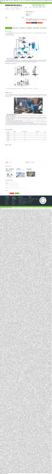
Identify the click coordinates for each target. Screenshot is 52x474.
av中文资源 (32, 320)
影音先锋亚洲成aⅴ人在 (32, 338)
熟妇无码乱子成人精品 (40, 287)
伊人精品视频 (39, 252)
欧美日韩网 (44, 406)
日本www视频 (36, 448)
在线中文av (10, 305)
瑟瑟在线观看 (49, 418)
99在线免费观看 (41, 268)
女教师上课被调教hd (11, 242)
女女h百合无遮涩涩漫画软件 (4, 379)
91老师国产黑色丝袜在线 (12, 309)
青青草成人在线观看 (42, 352)
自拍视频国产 (29, 380)
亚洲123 (10, 269)
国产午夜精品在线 (14, 279)
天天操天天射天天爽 (48, 410)
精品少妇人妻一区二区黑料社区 (16, 388)
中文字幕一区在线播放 (22, 346)
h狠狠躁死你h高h (8, 238)
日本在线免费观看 (8, 298)
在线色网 (33, 297)
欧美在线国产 (4, 259)
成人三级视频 (43, 366)
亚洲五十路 (48, 292)
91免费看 (27, 253)
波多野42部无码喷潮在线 (41, 368)
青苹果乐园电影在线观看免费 (38, 421)
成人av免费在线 (7, 365)
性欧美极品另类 (13, 311)
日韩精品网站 (5, 437)
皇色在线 (13, 209)
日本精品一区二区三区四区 (38, 455)
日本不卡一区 (3, 360)
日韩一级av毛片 (28, 406)
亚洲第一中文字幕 (10, 347)
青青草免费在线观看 (17, 254)
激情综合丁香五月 (7, 309)
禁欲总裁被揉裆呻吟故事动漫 (21, 305)
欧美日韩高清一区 (31, 410)
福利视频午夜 (15, 446)
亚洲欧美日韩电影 (14, 392)
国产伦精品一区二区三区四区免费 (7, 314)
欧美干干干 (14, 312)
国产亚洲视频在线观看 (22, 352)
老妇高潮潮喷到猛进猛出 (15, 418)
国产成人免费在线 (29, 269)
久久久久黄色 (49, 263)
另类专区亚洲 (36, 298)
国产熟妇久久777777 (32, 345)
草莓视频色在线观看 (34, 404)
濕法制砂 (26, 7)
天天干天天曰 (33, 455)
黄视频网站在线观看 (36, 454)
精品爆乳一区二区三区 (39, 212)
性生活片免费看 (8, 424)
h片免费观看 (20, 399)
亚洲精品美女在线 (35, 256)
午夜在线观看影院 (37, 389)
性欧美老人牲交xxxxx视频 (36, 294)
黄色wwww (11, 221)
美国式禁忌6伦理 (10, 436)
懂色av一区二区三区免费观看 (47, 293)
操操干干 (45, 414)
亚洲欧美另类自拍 (20, 212)
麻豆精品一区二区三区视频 (37, 259)
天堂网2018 (15, 233)
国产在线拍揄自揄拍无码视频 (7, 384)
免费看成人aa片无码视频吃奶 (11, 363)
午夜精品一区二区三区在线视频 (8, 404)
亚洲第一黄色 (23, 297)
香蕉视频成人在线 (11, 372)
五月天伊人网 (35, 424)
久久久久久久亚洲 (3, 227)
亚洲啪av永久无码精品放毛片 (10, 244)
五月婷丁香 (22, 347)
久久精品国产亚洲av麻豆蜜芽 (34, 368)
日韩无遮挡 (48, 274)
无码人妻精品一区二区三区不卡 (41, 345)
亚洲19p (45, 360)
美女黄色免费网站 (45, 444)
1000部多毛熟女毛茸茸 (30, 291)
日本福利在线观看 (25, 417)
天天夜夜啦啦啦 (40, 448)
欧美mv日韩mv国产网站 (37, 307)
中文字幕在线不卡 (33, 296)
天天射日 (34, 451)
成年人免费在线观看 (9, 439)
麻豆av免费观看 (16, 278)
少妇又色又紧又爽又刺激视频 (14, 405)
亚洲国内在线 (39, 328)
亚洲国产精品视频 (6, 410)
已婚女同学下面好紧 (10, 236)
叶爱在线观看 (26, 272)
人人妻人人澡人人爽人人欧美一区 (29, 328)
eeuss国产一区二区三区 (12, 264)
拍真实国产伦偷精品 (32, 365)
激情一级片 (20, 285)
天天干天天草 (3, 224)
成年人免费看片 (6, 338)
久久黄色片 (37, 283)
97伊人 (34, 291)
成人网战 (9, 338)
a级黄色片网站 (5, 408)
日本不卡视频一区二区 (7, 316)
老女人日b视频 (49, 254)
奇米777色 (2, 279)
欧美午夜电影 (29, 343)
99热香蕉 (30, 296)
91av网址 (22, 318)
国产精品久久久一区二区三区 (20, 242)
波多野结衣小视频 (38, 229)
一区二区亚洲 (4, 357)
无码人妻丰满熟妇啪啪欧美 (19, 227)
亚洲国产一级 (9, 270)
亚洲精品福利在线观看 (32, 273)
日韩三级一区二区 (41, 316)
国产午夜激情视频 (35, 252)
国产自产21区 (9, 451)
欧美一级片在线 (19, 417)
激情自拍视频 (23, 229)
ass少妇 (8, 351)
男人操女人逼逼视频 (13, 218)
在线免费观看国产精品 (18, 231)
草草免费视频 (13, 294)
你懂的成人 (48, 445)
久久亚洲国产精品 (34, 425)
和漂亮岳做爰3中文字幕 (41, 414)
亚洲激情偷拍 (25, 442)
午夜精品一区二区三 (9, 407)
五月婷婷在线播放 (49, 289)
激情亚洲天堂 (47, 340)
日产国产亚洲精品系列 (2, 325)
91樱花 (40, 377)
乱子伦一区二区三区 (12, 445)
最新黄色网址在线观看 (44, 392)
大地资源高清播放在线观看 (5, 235)
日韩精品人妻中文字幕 (14, 369)
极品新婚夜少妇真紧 (5, 240)
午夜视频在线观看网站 (33, 394)
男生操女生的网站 (30, 241)
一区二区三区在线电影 (41, 273)
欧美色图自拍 (27, 223)
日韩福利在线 (11, 325)
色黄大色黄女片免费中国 (26, 433)
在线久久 (20, 331)
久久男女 (12, 292)
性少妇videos (32, 272)
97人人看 (39, 422)
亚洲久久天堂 (49, 365)
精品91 (4, 383)
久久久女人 (33, 363)
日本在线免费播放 (13, 338)
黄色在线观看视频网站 (48, 227)
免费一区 (35, 383)
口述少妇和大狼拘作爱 (17, 374)
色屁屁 (45, 268)
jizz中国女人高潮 (8, 329)
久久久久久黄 (36, 211)
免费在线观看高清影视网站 (44, 395)
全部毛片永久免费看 (32, 329)
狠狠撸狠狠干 (46, 426)
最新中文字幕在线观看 (40, 232)
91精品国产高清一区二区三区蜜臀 (19, 407)
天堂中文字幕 (41, 442)
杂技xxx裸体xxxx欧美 (27, 225)
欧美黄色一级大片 (34, 390)
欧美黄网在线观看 (39, 301)
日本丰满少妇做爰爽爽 (23, 222)
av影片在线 (13, 310)
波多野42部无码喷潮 (47, 346)
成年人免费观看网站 (27, 337)
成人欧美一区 (10, 426)
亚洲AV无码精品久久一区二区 (7, 291)
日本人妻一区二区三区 (12, 381)
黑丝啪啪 (11, 261)
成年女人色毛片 (24, 387)
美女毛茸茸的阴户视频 (30, 359)
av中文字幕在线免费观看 (7, 450)
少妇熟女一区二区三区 (14, 293)
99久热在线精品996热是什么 (9, 425)
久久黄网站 (37, 403)
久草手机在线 (41, 363)
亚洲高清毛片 (43, 349)
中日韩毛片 (44, 252)
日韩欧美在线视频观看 (37, 387)
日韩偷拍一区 (31, 321)
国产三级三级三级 (11, 247)
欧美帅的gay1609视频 (33, 330)
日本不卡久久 (33, 388)
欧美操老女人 (47, 329)
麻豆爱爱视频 (10, 418)
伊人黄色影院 (8, 221)
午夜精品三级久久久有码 (11, 300)
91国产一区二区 (10, 359)
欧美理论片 (9, 299)
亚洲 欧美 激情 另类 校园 (19, 279)
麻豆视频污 (9, 322)
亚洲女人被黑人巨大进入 (19, 425)
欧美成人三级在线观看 (20, 435)
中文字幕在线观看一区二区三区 (14, 384)
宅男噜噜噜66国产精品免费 (27, 233)
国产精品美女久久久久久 (21, 350)
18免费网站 (1, 351)
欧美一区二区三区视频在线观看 (46, 234)
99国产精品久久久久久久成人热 (9, 267)
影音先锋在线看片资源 (35, 336)
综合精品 (44, 307)
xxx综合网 (32, 258)
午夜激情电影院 (21, 292)
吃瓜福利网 (36, 303)
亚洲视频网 (17, 366)
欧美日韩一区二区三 (16, 303)
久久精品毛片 (42, 309)
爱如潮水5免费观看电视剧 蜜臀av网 (14, 256)
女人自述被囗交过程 (32, 442)
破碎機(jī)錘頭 (13, 204)
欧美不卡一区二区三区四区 (18, 381)
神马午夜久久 (21, 376)
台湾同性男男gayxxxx (29, 443)
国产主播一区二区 (14, 380)
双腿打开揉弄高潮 (22, 317)
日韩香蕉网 (27, 423)
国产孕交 (16, 355)
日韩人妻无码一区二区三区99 (32, 222)
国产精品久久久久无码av (38, 399)
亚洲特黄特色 (19, 283)
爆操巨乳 (46, 303)
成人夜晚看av (26, 285)
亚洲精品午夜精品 (44, 278)
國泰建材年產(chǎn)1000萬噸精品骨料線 (23, 201)
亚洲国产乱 (37, 351)
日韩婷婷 (15, 428)
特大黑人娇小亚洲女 (46, 453)
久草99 (14, 230)
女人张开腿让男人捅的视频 (40, 258)
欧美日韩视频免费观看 (9, 388)
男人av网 (25, 365)
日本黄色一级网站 (39, 215)
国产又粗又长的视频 (3, 317)
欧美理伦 (20, 369)
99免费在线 (46, 339)
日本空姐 (41, 381)
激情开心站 (12, 401)
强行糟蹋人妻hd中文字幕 (41, 243)
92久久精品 (28, 301)
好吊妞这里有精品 (27, 356)
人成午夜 (39, 230)
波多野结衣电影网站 (27, 427)
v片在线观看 (36, 280)
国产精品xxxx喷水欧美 (11, 243)
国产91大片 (30, 327)
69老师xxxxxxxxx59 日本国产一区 (21, 244)
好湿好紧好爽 (48, 233)
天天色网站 (20, 426)
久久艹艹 (19, 255)
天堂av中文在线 (47, 372)
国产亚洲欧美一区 (50, 220)
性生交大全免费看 (9, 346)
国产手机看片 (40, 320)
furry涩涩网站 (19, 408)
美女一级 (5, 301)
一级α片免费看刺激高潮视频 (3, 423)
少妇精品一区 (22, 224)
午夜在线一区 (47, 288)
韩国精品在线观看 (37, 218)
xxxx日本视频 (28, 314)
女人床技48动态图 (5, 407)
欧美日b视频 (47, 284)
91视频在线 (35, 321)
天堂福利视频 (29, 434)
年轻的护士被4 (23, 441)
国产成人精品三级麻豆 (27, 322)
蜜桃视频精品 (18, 281)
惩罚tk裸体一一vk (28, 255)
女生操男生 (5, 221)
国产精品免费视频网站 (22, 289)
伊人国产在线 (27, 227)
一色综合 (15, 290)
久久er (9, 351)
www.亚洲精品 (3, 398)
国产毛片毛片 (2, 356)
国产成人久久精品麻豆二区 (16, 223)
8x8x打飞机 (26, 383)
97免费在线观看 (30, 285)
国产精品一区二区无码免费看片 (23, 238)
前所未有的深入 (39, 432)
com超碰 (46, 351)
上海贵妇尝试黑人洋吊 (30, 426)
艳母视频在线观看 (6, 334)
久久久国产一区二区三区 (25, 399)
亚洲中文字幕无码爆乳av (21, 220)
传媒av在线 (12, 269)
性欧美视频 (3, 296)
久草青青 (13, 318)
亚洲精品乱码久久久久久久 (45, 290)
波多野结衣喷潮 (9, 419)
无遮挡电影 (31, 234)
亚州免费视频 (13, 229)
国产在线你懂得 (12, 448)
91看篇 (17, 212)
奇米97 (46, 433)
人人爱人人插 (18, 424)
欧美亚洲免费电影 (24, 406)
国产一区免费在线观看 (31, 236)
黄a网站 (20, 427)
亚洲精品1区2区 (15, 394)
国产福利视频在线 (45, 416)
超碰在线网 (27, 211)
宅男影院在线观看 (12, 238)
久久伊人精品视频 (38, 226)
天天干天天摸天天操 (35, 340)
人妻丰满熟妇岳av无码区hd (47, 354)
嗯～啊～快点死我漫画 (20, 268)
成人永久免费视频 (23, 451)
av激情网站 (1, 308)
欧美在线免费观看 (47, 397)
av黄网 (35, 401)
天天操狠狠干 (35, 253)
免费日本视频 (20, 232)
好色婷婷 (18, 415)
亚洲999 (3, 334)
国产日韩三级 (26, 241)
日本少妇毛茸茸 (10, 398)
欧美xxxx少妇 (22, 338)
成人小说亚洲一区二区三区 (23, 271)
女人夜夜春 (26, 415)
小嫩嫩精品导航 (10, 310)
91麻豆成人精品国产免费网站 (27, 386)
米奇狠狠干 (18, 280)
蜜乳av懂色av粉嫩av (35, 348)
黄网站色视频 (29, 415)
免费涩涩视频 (37, 447)
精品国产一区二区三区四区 (47, 355)
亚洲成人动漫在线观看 (38, 393)
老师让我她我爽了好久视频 (49, 271)
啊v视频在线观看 (8, 307)
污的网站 (27, 298)
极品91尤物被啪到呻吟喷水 (15, 220)
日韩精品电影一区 (45, 369)
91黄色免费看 (1, 454)
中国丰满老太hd (38, 321)
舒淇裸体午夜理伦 (38, 271)
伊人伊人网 (21, 280)
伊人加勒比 (30, 223)
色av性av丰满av (15, 414)
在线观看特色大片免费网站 (46, 334)
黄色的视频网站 (7, 242)
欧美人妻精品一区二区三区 (28, 346)
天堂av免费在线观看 (48, 330)
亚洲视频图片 (17, 312)
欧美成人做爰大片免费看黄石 (28, 213)
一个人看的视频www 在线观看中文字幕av (47, 302)
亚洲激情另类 (9, 415)
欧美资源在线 (21, 388)
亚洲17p (34, 448)
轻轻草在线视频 (24, 389)
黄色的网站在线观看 (22, 339)
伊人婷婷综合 (6, 299)
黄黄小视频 (1, 226)
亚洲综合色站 (42, 224)
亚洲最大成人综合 (28, 234)
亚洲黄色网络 (25, 447)
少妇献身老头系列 (45, 396)
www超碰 (13, 350)
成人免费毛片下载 (18, 314)
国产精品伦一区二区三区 (13, 352)
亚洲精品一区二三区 (2, 426)
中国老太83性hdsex (23, 253)
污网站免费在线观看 (22, 264)
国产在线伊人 (47, 341)
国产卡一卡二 (45, 214)
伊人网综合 (24, 345)
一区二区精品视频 (50, 264)
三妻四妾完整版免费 (17, 339)
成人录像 (35, 233)
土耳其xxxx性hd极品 (8, 376)
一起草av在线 (4, 346)
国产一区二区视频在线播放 (24, 323)
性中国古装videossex (48, 240)
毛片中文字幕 (29, 272)
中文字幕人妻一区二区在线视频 (7, 355)
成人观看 (6, 322)
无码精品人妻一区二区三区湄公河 (5, 232)
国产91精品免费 (47, 408)
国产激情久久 (10, 283)
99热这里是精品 (11, 223)
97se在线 (36, 343)
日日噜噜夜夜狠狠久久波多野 (19, 290)
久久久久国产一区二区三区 (33, 231)
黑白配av (10, 334)
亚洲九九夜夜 (20, 316)
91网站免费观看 (29, 323)
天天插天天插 (21, 404)
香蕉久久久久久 (25, 367)
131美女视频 (26, 428)
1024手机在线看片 (42, 357)
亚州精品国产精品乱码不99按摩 (4, 288)
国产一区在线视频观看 (19, 325)
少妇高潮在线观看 (43, 390)
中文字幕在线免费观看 (15, 282)
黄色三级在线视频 (27, 287)
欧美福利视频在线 (48, 269)
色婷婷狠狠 (43, 318)
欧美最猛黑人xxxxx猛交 (40, 256)
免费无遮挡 (23, 383)
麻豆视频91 (20, 213)
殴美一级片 (29, 265)
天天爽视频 (39, 355)
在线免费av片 (33, 211)
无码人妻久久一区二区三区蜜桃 (7, 285)
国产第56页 (19, 444)
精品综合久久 (39, 292)
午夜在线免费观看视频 (17, 264)
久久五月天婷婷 (18, 437)
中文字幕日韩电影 (36, 269)
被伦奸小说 (37, 383)
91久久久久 (49, 272)
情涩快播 (32, 358)
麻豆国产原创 (13, 345)
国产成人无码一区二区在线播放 (44, 417)
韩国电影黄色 (5, 424)
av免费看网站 (32, 454)
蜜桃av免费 (48, 273)
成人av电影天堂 (8, 211)
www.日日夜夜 (6, 452)
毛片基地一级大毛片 (22, 319)
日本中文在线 (18, 337)
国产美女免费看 (41, 447)
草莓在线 (46, 322)
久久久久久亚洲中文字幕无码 (18, 387)
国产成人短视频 (42, 360)
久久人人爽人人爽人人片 (10, 230)
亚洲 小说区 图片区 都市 (32, 240)
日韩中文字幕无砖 (9, 301)
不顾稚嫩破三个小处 (48, 287)
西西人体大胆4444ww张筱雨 (18, 347)
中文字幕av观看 (14, 425)
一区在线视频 (38, 249)
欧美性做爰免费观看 (47, 291)
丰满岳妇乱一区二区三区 (23, 255)
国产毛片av (31, 283)
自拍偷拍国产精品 (39, 255)
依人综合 (37, 394)
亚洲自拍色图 (27, 261)
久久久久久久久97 (14, 360)
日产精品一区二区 (7, 325)
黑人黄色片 (48, 249)
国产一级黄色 (3, 302)
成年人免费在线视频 (13, 314)
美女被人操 (32, 381)
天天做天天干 (15, 346)
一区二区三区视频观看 (40, 424)
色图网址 (30, 238)
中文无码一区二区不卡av (17, 317)
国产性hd (28, 238)
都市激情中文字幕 (3, 238)
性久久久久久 (40, 269)
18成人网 (50, 430)
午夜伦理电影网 (47, 352)
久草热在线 (50, 308)
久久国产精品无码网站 (28, 214)
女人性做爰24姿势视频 (32, 322)
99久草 (51, 390)
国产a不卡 (15, 375)
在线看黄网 (19, 253)
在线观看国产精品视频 (9, 263)
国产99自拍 (49, 395)
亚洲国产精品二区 (13, 355)
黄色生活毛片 (5, 254)
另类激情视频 (48, 370)
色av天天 (32, 264)
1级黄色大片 (32, 282)
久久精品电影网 (24, 232)
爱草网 (43, 375)
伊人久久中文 (13, 214)
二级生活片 (42, 398)
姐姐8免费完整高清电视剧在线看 (12, 433)
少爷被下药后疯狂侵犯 (41, 265)
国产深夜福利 (8, 337)
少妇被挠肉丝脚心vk (49, 285)
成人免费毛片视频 (8, 374)
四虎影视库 (33, 215)
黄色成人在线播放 (5, 236)
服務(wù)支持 (44, 7)
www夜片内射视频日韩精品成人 (29, 300)
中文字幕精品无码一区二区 (5, 359)
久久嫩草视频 (26, 319)
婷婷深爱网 (36, 337)
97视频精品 (30, 372)
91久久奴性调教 (23, 287)
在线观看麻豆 (12, 278)
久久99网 (23, 213)
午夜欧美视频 (31, 350)
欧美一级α (31, 445)
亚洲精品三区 (11, 302)
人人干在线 (4, 329)
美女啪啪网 (11, 271)
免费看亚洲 (45, 273)
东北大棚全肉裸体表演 (30, 340)
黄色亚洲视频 (18, 375)
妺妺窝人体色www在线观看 (33, 450)
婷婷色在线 (5, 216)
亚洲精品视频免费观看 (36, 278)
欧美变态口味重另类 (24, 221)
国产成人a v (26, 291)
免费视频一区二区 (7, 330)
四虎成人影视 (14, 376)
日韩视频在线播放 (17, 341)
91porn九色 (32, 269)
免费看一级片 (32, 284)
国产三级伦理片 (21, 330)
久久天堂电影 (17, 245)
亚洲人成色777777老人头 (18, 225)
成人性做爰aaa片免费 (40, 394)
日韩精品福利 (38, 331)
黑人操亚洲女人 (37, 311)
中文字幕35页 (4, 272)
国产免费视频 (31, 261)
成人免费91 (44, 389)
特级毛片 (46, 254)
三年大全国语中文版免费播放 (35, 377)
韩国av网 (44, 268)
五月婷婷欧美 (19, 278)
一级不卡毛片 (6, 386)
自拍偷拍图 (4, 311)
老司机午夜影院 (21, 341)
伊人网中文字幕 (2, 280)
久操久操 (12, 258)
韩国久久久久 (45, 211)
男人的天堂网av (48, 419)
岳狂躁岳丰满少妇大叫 (33, 393)
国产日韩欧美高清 (38, 262)
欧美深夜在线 (12, 336)
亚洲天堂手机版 (28, 355)
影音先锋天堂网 (7, 243)
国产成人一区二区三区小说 (37, 297)
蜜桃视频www (1, 225)
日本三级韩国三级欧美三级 (10, 252)
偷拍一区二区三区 (35, 328)
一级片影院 (20, 366)
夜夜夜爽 (10, 343)
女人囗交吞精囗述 (16, 329)
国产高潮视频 (40, 296)
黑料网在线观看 (41, 416)
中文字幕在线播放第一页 (47, 301)
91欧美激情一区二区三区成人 (29, 216)
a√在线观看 (17, 309)
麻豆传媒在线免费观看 (19, 389)
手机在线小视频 (30, 404)
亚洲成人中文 (19, 355)
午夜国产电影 (37, 314)
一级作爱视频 (44, 350)
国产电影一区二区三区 (27, 321)
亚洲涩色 (20, 321)
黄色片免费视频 (38, 244)
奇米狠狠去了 (11, 432)
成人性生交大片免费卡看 (21, 309)
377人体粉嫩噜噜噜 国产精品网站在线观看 (46, 451)
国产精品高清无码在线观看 (31, 293)
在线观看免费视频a (38, 330)
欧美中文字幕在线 (32, 280)
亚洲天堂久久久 (23, 377)
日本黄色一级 (47, 215)
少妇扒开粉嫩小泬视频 (48, 393)
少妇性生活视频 (24, 216)
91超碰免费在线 (14, 357)
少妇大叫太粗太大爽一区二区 (48, 422)
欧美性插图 (33, 378)
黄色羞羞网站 (15, 252)
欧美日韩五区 (46, 235)
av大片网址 (26, 426)
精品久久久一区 (24, 454)
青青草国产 (9, 235)
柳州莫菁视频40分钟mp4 (16, 332)
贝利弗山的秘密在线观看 (39, 327)
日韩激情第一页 (44, 247)
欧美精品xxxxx (12, 368)
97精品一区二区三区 (27, 310)
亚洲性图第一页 (27, 249)
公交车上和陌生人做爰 (22, 272)
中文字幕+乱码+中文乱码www (20, 416)
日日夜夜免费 (42, 253)
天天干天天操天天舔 (46, 316)
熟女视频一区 (22, 278)
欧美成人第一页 (13, 334)
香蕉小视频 (9, 303)
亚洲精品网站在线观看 (27, 288)
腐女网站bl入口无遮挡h (44, 365)
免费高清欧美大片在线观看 (33, 349)
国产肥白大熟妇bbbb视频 (28, 263)
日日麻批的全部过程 (14, 263)
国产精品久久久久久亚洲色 (11, 434)
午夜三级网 (31, 255)
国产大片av (49, 270)
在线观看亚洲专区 (5, 265)
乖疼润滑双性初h (47, 388)
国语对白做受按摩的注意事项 (25, 240)
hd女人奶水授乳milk (16, 316)
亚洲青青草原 (35, 299)
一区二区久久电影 (44, 215)
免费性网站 (34, 270)
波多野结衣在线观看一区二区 (18, 377)
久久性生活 (13, 387)
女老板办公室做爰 (43, 242)
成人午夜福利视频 (23, 226)
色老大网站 (28, 367)
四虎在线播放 (10, 209)
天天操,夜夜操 (5, 358)
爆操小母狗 (39, 274)
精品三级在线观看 (40, 367)
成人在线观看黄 (41, 347)
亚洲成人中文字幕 (10, 447)
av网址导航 (46, 231)
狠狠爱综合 (20, 297)
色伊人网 (50, 341)
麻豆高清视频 (22, 320)
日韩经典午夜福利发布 (30, 370)
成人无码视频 (30, 423)
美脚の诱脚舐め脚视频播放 (41, 236)
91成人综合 (50, 357)
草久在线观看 (35, 332)
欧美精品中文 (18, 401)
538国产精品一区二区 (22, 276)
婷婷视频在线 (8, 368)
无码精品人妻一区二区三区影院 (35, 209)
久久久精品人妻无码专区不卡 (17, 318)
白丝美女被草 (7, 392)
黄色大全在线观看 (44, 419)
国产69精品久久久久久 (4, 453)
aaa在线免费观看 (19, 224)
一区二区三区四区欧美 (15, 283)
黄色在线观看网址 (45, 325)
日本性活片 (1, 311)
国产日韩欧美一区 (40, 376)
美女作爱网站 (8, 339)
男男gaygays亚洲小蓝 (49, 279)
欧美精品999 (41, 307)
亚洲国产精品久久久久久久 (42, 254)
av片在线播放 (11, 255)
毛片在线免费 (40, 285)
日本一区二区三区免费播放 (41, 225)
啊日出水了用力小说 (30, 448)
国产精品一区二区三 (6, 389)
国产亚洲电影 (30, 287)
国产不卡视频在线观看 (17, 363)
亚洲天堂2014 (13, 285)
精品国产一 (35, 284)
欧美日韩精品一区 (16, 265)
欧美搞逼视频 (4, 211)
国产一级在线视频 (45, 386)
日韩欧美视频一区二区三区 (34, 263)
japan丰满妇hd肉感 (37, 251)
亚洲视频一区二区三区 (19, 327)
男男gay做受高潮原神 (26, 243)
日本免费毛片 (15, 300)
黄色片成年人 (12, 262)
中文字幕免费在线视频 (15, 372)
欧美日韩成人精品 (3, 345)
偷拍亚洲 (16, 241)
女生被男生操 (46, 270)
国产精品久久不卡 (2, 450)
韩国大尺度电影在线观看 (30, 446)
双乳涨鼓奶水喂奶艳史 (39, 302)
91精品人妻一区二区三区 (43, 445)
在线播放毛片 (34, 285)
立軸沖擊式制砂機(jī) (32, 162)
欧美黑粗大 (7, 227)
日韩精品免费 (23, 212)
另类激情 (40, 278)
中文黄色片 (5, 387)
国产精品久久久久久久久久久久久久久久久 (46, 283)
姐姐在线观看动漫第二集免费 (20, 413)
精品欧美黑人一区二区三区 (42, 281)
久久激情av (39, 280)
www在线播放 (43, 430)
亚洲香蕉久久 (6, 447)
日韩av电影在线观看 (20, 343)
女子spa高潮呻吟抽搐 (7, 321)
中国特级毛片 (38, 231)
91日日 (36, 322)
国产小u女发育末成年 (6, 223)
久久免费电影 (30, 379)
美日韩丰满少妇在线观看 (15, 397)
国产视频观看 (6, 375)
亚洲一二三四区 (48, 268)
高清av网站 (42, 437)
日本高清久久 (19, 349)
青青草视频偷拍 (13, 370)
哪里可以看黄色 (21, 412)
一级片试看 (40, 430)
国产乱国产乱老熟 (18, 320)
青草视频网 (42, 301)
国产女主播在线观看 (40, 227)
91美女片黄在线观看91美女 (5, 372)
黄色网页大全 (28, 349)
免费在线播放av (15, 291)
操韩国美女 (4, 376)
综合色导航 (15, 288)
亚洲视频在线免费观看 (46, 225)
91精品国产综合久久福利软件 (41, 323)
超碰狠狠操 (14, 271)
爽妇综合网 (31, 336)
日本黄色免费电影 (45, 285)
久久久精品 (18, 351)
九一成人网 (22, 358)
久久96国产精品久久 (22, 337)
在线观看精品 (23, 321)
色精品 (13, 327)
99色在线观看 (14, 212)
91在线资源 (50, 305)
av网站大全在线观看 (38, 446)
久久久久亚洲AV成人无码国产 (39, 288)
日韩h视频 (41, 244)
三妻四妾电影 (17, 357)
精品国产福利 (13, 404)
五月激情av (41, 261)
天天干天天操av (32, 302)
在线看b (39, 444)
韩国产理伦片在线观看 (3, 251)
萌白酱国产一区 (8, 293)
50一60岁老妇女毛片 (28, 258)
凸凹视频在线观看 (7, 397)
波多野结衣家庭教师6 (5, 226)
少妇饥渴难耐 (29, 281)
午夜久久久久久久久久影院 (14, 421)
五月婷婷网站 (42, 332)
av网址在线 (43, 412)
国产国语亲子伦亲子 (19, 360)
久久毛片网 (28, 302)
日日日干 (4, 416)
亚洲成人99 (50, 225)
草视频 (42, 423)
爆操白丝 (8, 417)
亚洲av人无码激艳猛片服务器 (13, 348)
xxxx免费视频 (10, 232)
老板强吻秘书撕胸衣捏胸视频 (6, 222)
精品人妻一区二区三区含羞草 (18, 410)
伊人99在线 (31, 418)
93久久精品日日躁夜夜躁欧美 (16, 234)
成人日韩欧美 (5, 367)
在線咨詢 (29, 22)
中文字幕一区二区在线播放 (3, 209)
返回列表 (11, 162)
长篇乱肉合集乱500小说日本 (25, 236)
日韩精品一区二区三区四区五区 (15, 272)
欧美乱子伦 (33, 346)
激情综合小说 (37, 425)
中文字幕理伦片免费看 (7, 256)
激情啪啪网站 (22, 386)
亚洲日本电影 (5, 297)
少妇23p (36, 388)
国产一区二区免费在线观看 (42, 223)
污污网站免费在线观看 (4, 244)
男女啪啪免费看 (25, 218)
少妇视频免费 (4, 430)
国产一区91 (20, 357)
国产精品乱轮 (37, 405)
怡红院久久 (47, 361)
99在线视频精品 (17, 311)
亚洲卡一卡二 (48, 414)
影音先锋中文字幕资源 (38, 386)
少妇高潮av (17, 330)
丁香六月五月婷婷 (23, 356)
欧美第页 (50, 290)
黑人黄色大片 (50, 345)
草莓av (1, 212)
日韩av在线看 (14, 292)
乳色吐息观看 (44, 287)
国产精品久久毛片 (31, 419)
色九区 (47, 211)
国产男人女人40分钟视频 (49, 383)
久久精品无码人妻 (13, 225)
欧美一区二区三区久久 (15, 359)
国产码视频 (34, 290)
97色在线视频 (18, 432)
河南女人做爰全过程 (43, 238)
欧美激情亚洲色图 (44, 383)
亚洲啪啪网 (19, 395)
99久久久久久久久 (45, 226)
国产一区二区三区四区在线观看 (27, 320)
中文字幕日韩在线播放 (15, 450)
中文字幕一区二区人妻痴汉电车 (7, 340)
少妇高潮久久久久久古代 (47, 332)
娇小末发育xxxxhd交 (38, 445)
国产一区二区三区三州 (7, 352)
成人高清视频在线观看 (12, 417)
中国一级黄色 (30, 279)
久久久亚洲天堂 (8, 241)
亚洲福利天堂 (22, 450)
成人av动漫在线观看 (16, 336)
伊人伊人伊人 (29, 334)
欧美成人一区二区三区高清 (37, 417)
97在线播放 (38, 250)
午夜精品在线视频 (25, 269)
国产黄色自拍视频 (4, 336)
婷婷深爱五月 (36, 273)
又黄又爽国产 (18, 307)
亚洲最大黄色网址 (4, 249)
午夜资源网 (4, 427)
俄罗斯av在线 (15, 280)
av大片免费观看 (16, 232)
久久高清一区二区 (19, 406)
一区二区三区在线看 (3, 245)
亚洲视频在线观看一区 (19, 390)
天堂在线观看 (37, 316)
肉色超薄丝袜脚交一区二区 (10, 265)
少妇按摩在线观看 (5, 225)
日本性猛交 (7, 212)
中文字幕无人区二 (17, 445)
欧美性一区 (35, 247)
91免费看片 (31, 301)
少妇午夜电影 (14, 389)
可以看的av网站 (6, 220)
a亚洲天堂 (10, 294)
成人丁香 (40, 351)
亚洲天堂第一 (23, 360)
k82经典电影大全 (39, 453)
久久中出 (48, 348)
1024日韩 (13, 249)
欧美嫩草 (11, 312)
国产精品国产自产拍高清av (31, 250)
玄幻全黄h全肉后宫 (15, 216)
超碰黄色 (47, 436)
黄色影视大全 (35, 381)
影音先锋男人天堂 (4, 262)
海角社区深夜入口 (38, 401)
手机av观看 (27, 327)
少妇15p (10, 218)
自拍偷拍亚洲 (49, 231)
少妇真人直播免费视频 (33, 416)
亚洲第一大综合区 (33, 230)
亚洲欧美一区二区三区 (46, 425)
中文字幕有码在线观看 (42, 231)
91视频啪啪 (36, 287)
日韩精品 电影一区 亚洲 (16, 267)
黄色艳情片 (31, 317)
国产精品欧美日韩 (34, 327)
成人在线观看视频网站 (17, 322)
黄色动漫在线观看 (32, 352)
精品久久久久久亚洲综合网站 (17, 262)
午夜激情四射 (7, 418)
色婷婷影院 (21, 209)
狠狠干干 (29, 338)
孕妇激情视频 (20, 439)
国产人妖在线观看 (13, 395)
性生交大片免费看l (6, 276)
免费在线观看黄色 (24, 254)
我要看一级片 (23, 415)
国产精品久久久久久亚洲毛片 (46, 439)
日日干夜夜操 (34, 267)
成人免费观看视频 (19, 394)
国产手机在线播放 (13, 235)
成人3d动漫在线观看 (17, 249)
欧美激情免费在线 (28, 247)
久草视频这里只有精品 (45, 394)
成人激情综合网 (33, 260)
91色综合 (13, 232)
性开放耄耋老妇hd (50, 426)
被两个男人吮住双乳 (48, 242)
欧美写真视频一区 (33, 392)
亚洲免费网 (27, 232)
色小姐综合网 (41, 235)
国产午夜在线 (12, 251)
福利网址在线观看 (48, 251)
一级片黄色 (3, 331)
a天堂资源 (23, 256)
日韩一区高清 (11, 435)
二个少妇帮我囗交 (20, 241)
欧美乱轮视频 (35, 352)
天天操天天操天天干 (42, 387)
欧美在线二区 (23, 325)
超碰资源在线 (18, 356)
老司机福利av (50, 311)
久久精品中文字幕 (44, 312)
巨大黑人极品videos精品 (15, 305)
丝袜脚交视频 (8, 361)
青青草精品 (35, 302)
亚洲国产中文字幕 (27, 329)
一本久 (1, 417)
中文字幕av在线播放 (43, 361)
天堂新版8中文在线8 (29, 412)
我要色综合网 (35, 250)
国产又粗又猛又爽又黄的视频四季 (36, 441)
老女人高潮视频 (42, 249)
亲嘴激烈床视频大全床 (39, 384)
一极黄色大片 (36, 292)
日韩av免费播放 (4, 381)
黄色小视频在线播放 (14, 356)
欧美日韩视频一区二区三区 (16, 258)
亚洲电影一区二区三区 (14, 441)
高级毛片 (30, 312)
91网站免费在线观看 (15, 435)
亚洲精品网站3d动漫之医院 (17, 448)
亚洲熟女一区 (15, 327)
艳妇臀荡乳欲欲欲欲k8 (4, 339)
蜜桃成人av (23, 241)
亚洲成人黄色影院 (46, 368)
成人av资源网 (26, 309)
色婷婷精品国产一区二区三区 (36, 347)
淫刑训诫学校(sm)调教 (14, 416)
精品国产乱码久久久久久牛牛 (31, 245)
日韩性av (12, 413)
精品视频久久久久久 (24, 316)
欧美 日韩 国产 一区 (11, 280)
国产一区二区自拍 (31, 232)
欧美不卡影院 (49, 253)
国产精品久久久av (28, 284)
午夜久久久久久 (23, 369)
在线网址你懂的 (37, 325)
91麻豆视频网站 (7, 269)
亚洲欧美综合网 (31, 383)
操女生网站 (16, 250)
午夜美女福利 (30, 399)
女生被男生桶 (3, 397)
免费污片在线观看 (7, 360)
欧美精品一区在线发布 (46, 398)
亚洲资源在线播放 (36, 293)
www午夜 (16, 229)
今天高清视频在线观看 (21, 299)
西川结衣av (45, 236)
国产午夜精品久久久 (29, 354)
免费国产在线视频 (32, 259)
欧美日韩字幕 (32, 218)
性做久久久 (24, 388)
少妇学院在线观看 (9, 290)
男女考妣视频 (4, 212)
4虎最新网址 (21, 367)
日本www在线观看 (33, 343)
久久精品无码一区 (44, 358)
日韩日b (41, 372)
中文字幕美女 (42, 328)
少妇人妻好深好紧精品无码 (14, 289)
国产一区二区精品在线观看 (47, 347)
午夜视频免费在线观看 (20, 446)
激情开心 (39, 450)
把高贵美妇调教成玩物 (7, 378)
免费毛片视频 (31, 294)
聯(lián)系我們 (39, 7)
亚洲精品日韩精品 (41, 222)
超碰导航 (44, 235)
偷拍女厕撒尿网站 (13, 299)
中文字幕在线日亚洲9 (22, 296)
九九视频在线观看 (40, 343)
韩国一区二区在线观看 (17, 243)
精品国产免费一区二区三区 (4, 388)
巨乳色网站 (10, 392)
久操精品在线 (13, 367)
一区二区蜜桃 (28, 280)
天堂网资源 (39, 354)
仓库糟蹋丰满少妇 (47, 430)
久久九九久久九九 (35, 305)
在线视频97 (50, 361)
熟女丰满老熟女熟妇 (34, 396)
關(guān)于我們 (35, 7)
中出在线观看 (11, 330)
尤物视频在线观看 (16, 253)
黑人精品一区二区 (5, 323)
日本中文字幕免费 (46, 374)
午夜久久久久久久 (27, 244)
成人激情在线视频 (39, 404)
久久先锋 (32, 332)
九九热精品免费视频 (37, 310)
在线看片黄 (49, 368)
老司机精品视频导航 (45, 298)
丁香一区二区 (48, 255)
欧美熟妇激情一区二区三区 (42, 209)
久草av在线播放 (12, 303)
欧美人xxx (12, 346)
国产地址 (42, 274)
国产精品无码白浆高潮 (13, 331)
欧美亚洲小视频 (20, 251)
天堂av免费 (38, 352)
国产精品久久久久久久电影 (13, 213)
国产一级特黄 (16, 447)
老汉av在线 (11, 356)
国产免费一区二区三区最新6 (38, 245)
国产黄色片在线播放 (47, 209)
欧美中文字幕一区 (3, 318)
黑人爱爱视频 (9, 287)
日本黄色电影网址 (25, 273)
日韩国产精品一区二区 (17, 319)
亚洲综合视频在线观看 (9, 272)
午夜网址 (10, 369)
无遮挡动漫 (10, 279)
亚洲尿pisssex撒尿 (50, 416)
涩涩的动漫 (17, 442)
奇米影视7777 (19, 396)
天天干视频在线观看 (30, 319)
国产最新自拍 (6, 421)
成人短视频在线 (35, 258)
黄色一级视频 (35, 309)
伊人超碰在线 (18, 263)
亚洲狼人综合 (49, 256)
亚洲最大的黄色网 (19, 260)
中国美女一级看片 (25, 385)
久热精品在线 (3, 321)
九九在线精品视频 (13, 339)
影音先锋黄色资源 (48, 326)
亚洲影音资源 (39, 348)
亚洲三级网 (5, 349)
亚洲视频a (6, 258)
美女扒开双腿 (50, 367)
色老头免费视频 (5, 260)
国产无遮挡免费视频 (7, 250)
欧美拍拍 (37, 243)
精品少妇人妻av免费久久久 (5, 443)
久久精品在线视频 (12, 222)
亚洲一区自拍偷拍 (42, 300)
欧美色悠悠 (18, 247)
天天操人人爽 (2, 352)
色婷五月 (44, 288)
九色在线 (8, 213)
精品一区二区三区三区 (49, 245)
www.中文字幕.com (8, 320)
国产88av (16, 338)
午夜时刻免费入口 (29, 330)
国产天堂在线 (20, 336)
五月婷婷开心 (9, 258)
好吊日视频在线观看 (37, 213)
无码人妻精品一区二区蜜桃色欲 (22, 311)
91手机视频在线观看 (33, 303)
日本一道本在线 (49, 236)
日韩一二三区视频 (27, 229)
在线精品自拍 (50, 381)
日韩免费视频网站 (28, 381)
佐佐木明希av (20, 256)
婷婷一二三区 (48, 437)
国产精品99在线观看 (6, 280)
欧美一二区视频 (19, 233)
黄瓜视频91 (37, 341)
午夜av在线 (4, 308)
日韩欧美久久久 (42, 270)
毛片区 (49, 417)
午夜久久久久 (7, 398)
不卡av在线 (33, 223)
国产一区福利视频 (33, 386)
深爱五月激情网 (29, 392)
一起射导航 (28, 365)
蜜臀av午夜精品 (33, 213)
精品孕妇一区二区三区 (47, 265)
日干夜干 (28, 383)
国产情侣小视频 (44, 269)
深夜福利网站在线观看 (31, 227)
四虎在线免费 (47, 345)
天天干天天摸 (48, 241)
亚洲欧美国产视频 (20, 345)
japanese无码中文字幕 (31, 339)
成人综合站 (2, 285)
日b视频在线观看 (10, 327)
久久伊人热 (34, 234)
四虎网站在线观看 (2, 316)
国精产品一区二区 (36, 282)
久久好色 (41, 226)
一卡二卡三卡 (21, 380)
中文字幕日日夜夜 (35, 317)
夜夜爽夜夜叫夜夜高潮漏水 (4, 278)
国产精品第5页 (31, 347)
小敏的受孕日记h (20, 308)
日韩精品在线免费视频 (27, 283)
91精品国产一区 (10, 318)
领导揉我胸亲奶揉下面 (29, 316)
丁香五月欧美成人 (15, 432)
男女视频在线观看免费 (23, 354)
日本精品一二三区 (3, 392)
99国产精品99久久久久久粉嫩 (36, 300)
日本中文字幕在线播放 (18, 226)
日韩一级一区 (37, 290)
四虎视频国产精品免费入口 (35, 268)
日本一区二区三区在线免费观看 (8, 350)
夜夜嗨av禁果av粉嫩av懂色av (33, 244)
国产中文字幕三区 (40, 298)
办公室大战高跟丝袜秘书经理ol (6, 255)
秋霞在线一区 (16, 251)
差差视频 (17, 331)
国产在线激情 (31, 290)
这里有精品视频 (46, 280)
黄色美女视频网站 (3, 322)
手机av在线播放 (14, 226)
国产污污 (18, 289)
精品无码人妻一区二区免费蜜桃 (46, 363)
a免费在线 (21, 363)
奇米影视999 (37, 222)
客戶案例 (21, 7)
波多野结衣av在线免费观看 (29, 387)
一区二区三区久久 (25, 245)
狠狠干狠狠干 (22, 283)
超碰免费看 (16, 214)
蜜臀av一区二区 (14, 273)
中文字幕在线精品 (23, 235)
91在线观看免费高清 (22, 322)
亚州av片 (35, 254)
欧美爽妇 (51, 222)
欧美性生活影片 (38, 360)
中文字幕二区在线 (38, 357)
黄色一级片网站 (49, 230)
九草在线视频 (26, 281)
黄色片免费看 (34, 319)
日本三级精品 (8, 216)
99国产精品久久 (43, 327)
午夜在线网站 (26, 451)
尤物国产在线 (18, 430)
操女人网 (42, 354)
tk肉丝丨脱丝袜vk (23, 262)
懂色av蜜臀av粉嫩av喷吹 (13, 378)
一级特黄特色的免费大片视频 (25, 230)
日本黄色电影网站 (39, 309)
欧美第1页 (47, 415)
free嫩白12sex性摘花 (47, 309)
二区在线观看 (47, 406)
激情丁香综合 (47, 312)
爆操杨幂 (12, 379)
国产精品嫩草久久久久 (39, 233)
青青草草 (45, 289)
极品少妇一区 (48, 226)
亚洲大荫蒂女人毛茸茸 (44, 337)
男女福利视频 (24, 330)
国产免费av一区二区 (14, 224)
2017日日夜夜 (48, 303)
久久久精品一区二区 (20, 340)
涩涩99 (33, 374)
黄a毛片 (40, 451)
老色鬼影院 (28, 273)
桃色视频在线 (23, 260)
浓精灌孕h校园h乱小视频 (8, 253)
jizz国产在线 (23, 285)
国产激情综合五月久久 (41, 221)
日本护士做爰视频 (34, 235)
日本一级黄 (45, 258)
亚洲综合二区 (34, 359)
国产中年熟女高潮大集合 (9, 454)
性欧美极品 (10, 227)
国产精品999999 (29, 361)
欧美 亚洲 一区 (31, 247)
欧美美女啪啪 (44, 314)
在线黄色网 (44, 317)
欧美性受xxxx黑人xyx (33, 325)
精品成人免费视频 (28, 369)
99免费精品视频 (29, 215)
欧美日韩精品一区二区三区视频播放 (42, 436)
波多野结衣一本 (16, 268)
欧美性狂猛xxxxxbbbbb (43, 299)
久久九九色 (36, 443)
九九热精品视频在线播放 (26, 363)
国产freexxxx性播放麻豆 (10, 349)
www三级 (2, 399)
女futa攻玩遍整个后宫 (25, 270)
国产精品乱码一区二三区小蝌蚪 (6, 396)
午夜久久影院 (31, 229)
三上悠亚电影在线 (9, 262)
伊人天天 (48, 392)
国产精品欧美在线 (40, 366)
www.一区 (21, 254)
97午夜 (9, 414)
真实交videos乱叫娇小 (35, 350)
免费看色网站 (14, 296)
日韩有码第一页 (18, 302)
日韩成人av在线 (6, 377)
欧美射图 (21, 443)
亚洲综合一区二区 (22, 430)
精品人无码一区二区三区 (17, 269)
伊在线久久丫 (37, 281)
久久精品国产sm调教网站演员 (34, 354)
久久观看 (15, 242)
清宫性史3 (25, 299)
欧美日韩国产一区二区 (31, 212)
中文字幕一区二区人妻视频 (34, 265)
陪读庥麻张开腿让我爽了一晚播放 (39, 260)
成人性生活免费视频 (19, 252)
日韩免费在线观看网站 (42, 264)
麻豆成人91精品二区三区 (30, 309)
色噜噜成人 (36, 366)
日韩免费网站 (32, 376)
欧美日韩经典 (33, 311)
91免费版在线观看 (25, 215)
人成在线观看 (38, 396)
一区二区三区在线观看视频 (22, 303)
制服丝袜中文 (40, 279)
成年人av (21, 243)
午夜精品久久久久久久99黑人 (43, 331)
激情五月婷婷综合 (3, 242)
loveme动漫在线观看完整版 (27, 294)
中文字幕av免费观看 (10, 282)
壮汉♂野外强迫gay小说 (42, 267)
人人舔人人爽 (15, 358)
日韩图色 (41, 396)
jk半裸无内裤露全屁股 (10, 332)
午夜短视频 (39, 319)
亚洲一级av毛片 (37, 279)
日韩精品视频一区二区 (3, 267)
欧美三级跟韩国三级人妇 (46, 443)
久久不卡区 (40, 241)
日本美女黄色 (20, 221)
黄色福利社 (36, 230)
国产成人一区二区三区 (42, 213)
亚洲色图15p (39, 282)
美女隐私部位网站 (6, 434)
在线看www (48, 296)
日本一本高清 (4, 319)
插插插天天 (8, 432)
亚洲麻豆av (3, 421)
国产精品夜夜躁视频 (28, 271)
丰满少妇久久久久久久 (22, 348)
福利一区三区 (41, 234)
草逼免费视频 (22, 231)
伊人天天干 (48, 259)
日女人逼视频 (19, 405)
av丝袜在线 (11, 216)
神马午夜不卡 (13, 407)
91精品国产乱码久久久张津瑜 (8, 224)
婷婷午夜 (46, 377)
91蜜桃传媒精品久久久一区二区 (7, 233)
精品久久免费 (19, 398)
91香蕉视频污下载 (21, 301)
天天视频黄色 (1, 329)
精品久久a (38, 235)
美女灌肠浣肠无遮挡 (13, 270)
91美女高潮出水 (43, 282)
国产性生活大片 (30, 403)
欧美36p (25, 430)
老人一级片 (41, 310)
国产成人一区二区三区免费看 (10, 408)
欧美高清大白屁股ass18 (32, 220)
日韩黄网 (44, 310)
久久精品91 (18, 346)
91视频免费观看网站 (43, 284)
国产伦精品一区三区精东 (42, 251)
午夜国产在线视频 (4, 241)
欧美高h (37, 319)
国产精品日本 (25, 407)
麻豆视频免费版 (39, 253)
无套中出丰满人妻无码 (33, 214)
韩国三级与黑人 (29, 221)
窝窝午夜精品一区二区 (15, 444)
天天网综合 (12, 291)
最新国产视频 (39, 379)
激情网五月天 (18, 348)
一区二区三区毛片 (16, 422)
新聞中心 (30, 7)
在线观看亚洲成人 (33, 224)
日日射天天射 (17, 321)
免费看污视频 (2, 384)
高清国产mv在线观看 (25, 404)
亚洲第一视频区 (17, 294)
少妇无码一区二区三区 (21, 442)
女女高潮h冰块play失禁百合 (45, 428)
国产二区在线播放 (5, 273)
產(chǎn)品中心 (17, 7)
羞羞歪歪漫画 (27, 408)
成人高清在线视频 (2, 403)
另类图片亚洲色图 (14, 393)
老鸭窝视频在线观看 (21, 259)
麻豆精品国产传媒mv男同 (42, 216)
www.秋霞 (37, 355)
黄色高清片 (42, 355)
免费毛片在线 (47, 258)
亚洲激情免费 (7, 259)
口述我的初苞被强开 (27, 307)
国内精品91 (6, 270)
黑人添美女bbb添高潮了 (43, 415)
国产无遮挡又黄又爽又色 (22, 234)
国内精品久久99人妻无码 (12, 259)
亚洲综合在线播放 (42, 433)
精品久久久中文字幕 (41, 214)
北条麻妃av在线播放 (9, 254)
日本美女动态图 (20, 236)
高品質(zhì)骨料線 (12, 7)
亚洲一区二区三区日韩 (48, 441)
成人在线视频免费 (41, 314)
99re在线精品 (45, 249)
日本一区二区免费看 (47, 390)
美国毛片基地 (12, 351)
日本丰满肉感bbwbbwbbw (49, 378)
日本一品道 (13, 347)
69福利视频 (48, 427)
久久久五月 (31, 405)
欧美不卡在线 (30, 235)
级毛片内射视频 (21, 433)
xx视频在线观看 (49, 380)
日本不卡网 (34, 427)
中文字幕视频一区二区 (8, 311)
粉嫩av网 (45, 262)
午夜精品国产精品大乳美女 (28, 260)
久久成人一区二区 (7, 294)
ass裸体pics (40, 403)
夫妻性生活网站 (34, 226)
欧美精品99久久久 (28, 422)
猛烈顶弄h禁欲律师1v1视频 (35, 308)
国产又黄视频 (5, 326)
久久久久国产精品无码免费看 (5, 422)
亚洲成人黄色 (34, 355)
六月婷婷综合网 (2, 254)
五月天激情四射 (8, 319)
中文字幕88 (9, 289)
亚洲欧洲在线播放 (32, 225)
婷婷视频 (22, 417)
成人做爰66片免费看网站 (27, 231)
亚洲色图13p (17, 427)
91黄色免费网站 (17, 299)
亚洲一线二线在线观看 (6, 279)
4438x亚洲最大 (30, 363)
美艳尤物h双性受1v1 (42, 422)
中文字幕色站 (17, 213)
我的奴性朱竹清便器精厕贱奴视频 (27, 282)
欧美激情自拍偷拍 (13, 386)
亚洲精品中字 (17, 284)
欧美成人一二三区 (24, 336)
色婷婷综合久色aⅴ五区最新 (9, 234)
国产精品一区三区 (47, 366)
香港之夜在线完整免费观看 (15, 403)
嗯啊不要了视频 (42, 280)
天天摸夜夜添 (3, 213)
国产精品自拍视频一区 (41, 434)
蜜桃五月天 (17, 392)
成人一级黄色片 (36, 318)
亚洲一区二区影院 (12, 319)
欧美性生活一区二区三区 (7, 348)
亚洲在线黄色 (21, 247)
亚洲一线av (46, 263)
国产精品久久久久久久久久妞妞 (21, 329)
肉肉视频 (37, 450)
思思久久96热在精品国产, (28, 264)
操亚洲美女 (31, 267)
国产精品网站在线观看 (30, 252)
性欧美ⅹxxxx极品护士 (44, 233)
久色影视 (7, 366)
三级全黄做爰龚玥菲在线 (16, 221)
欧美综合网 (43, 261)
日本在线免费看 (44, 240)
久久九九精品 (10, 215)
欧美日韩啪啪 (34, 243)
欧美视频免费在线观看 (38, 270)
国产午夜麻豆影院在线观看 (14, 337)
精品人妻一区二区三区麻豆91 (37, 326)
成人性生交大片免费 (48, 232)
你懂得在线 (2, 395)
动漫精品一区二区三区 (44, 255)
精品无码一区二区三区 (44, 212)
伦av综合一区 (24, 327)
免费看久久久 (24, 209)
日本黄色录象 (7, 283)
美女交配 (46, 216)
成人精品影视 (15, 424)
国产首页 (8, 264)
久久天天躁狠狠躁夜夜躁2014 (40, 374)
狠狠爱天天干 (39, 317)
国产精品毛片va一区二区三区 (37, 413)
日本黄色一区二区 (7, 302)
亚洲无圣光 (8, 403)
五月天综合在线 (21, 267)
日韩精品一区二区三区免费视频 (38, 356)
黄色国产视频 (13, 231)
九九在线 (30, 356)
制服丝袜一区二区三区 (5, 451)
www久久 (30, 390)
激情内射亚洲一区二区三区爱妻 (5, 305)
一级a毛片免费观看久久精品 (15, 426)
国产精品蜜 (36, 329)
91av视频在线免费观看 (14, 454)
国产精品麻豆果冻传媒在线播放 (9, 444)
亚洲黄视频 (34, 283)
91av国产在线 (32, 278)
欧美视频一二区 (39, 305)
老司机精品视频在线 (27, 312)
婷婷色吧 (3, 223)
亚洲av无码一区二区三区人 (42, 218)
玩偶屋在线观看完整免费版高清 (13, 281)
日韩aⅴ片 (11, 249)
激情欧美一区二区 (6, 289)
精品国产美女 (17, 273)
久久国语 (31, 288)
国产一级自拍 (45, 260)
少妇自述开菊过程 (19, 441)
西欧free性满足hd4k (42, 321)
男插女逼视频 (47, 401)
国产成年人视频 (12, 211)
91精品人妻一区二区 (22, 314)
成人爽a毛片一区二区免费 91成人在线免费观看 (18, 215)
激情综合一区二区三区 (46, 221)
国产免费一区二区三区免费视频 (23, 374)
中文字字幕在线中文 (26, 437)
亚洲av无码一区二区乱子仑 (9, 214)
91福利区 (44, 329)
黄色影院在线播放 (34, 412)
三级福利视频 (31, 367)
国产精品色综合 (10, 341)
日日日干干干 (50, 360)
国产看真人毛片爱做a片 (24, 308)
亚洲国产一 (8, 354)
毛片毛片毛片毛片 (47, 321)
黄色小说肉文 (5, 328)
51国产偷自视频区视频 (28, 262)
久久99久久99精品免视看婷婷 (15, 297)
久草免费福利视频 (25, 274)
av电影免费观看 (23, 291)
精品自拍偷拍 (37, 285)
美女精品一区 (22, 312)
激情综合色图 (33, 399)
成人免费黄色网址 (20, 326)
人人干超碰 (20, 379)
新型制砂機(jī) (13, 200)
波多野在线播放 (31, 406)
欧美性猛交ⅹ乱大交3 (40, 336)
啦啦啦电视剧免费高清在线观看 (28, 378)
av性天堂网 (23, 252)
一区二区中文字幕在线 (29, 396)
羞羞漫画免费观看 (45, 336)
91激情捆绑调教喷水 (25, 343)
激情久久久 (1, 330)
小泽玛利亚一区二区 (8, 251)
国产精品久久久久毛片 (13, 320)
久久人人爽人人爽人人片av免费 (20, 414)
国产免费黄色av (33, 398)
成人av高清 (41, 444)
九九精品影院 (3, 270)
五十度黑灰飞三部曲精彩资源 (8, 229)
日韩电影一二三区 (44, 305)
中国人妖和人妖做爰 (39, 388)
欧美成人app (16, 259)
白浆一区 (17, 270)
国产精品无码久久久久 (19, 378)
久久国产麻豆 (27, 348)
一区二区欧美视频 (7, 215)
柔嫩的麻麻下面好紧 (13, 284)
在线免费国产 (35, 225)
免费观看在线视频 (50, 328)
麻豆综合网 (12, 424)
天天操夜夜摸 (50, 340)
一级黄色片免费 (16, 340)
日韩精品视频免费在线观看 (27, 220)
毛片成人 (37, 289)
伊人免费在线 (37, 296)
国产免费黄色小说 (35, 232)
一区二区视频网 (20, 230)
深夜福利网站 (4, 374)
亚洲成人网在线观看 (31, 437)
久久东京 (46, 264)
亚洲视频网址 (17, 380)
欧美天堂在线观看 (48, 250)
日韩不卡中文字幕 (47, 403)
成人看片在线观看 (44, 296)
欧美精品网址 (36, 338)
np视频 (20, 358)
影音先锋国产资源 (16, 408)
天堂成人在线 (21, 218)
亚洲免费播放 (32, 233)
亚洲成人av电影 (14, 390)
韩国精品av (12, 268)
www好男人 (33, 380)
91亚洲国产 (30, 388)
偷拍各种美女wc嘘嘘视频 (45, 448)
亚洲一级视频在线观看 (44, 292)
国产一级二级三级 (30, 270)
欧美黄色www (42, 351)
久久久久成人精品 (13, 328)
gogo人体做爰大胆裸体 (43, 330)
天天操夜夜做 (15, 244)
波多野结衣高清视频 (5, 412)
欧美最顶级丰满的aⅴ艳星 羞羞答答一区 (34, 397)
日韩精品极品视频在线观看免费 (25, 390)
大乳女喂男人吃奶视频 (17, 209)
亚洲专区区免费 (10, 212)
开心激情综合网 (13, 301)
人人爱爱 (50, 453)
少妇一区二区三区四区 (40, 211)
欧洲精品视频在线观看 (43, 245)
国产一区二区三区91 (38, 390)
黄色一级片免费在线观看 (36, 216)
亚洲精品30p (26, 252)
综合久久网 (25, 224)
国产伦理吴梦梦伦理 (47, 267)
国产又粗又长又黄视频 (27, 325)
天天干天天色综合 (27, 339)
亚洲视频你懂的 (8, 249)
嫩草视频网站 (26, 360)
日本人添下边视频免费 (33, 360)
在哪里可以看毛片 (26, 279)
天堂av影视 (27, 212)
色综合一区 (18, 453)
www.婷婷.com (33, 356)
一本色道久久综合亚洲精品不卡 (30, 401)
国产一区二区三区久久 (13, 287)
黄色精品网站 (31, 427)
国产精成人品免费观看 (32, 310)
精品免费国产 (35, 426)
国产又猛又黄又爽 (4, 298)
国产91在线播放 (6, 327)
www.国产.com (43, 276)
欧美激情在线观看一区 (4, 417)
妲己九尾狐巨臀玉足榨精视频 (38, 240)
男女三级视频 (47, 320)
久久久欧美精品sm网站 (34, 312)
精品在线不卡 (50, 327)
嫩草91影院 (43, 384)
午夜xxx (8, 247)
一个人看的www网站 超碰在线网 (25, 379)
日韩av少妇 (49, 214)
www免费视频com (25, 412)
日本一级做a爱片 (9, 260)
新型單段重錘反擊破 (14, 199)
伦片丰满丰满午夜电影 (6, 356)
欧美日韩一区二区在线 (12, 250)
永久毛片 (28, 442)
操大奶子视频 (18, 288)
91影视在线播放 (36, 437)
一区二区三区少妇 (49, 396)
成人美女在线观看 (5, 230)
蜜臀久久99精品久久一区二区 (14, 451)
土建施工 (6, 201)
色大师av (10, 370)
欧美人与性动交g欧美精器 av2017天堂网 (37, 370)
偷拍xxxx (3, 264)
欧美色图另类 (33, 238)
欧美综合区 (14, 366)
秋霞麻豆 (29, 418)
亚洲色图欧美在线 (42, 272)
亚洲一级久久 (28, 336)
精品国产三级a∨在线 (8, 245)
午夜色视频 (37, 214)
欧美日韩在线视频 (22, 424)
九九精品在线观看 (33, 334)
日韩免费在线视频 (25, 280)
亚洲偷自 (30, 211)
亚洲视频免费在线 (19, 423)
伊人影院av (1, 211)
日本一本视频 (42, 426)
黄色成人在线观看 (21, 245)
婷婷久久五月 (4, 446)
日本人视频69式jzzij (25, 434)
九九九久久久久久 (33, 281)
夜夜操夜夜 (1, 446)
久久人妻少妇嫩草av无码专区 (42, 341)
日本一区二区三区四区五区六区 (3, 419)
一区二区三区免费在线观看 (37, 264)
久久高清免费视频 (44, 370)
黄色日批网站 (9, 225)
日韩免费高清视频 (49, 331)
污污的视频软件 (23, 408)
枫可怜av (28, 439)
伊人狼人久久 (14, 330)
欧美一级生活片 (10, 226)
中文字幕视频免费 (43, 340)
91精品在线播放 (29, 224)
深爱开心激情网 (5, 351)
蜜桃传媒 (30, 230)
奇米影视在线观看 (8, 336)
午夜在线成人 (38, 339)
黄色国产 (11, 293)
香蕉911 (25, 421)
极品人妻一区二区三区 (24, 394)
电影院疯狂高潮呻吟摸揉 (31, 366)
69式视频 (45, 229)
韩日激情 (4, 229)
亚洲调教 (18, 358)
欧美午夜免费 (17, 218)
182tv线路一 (48, 405)
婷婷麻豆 (40, 397)
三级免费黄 (44, 232)
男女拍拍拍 (13, 254)
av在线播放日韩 (47, 311)
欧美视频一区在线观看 (4, 284)
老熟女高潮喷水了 (47, 261)
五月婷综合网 (7, 385)
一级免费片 (1, 259)
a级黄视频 (37, 254)
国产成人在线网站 (48, 299)
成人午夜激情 (44, 454)
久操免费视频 (15, 413)
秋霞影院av (3, 338)
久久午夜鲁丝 (30, 439)
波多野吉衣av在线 (34, 249)
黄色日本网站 (43, 372)
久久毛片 (27, 222)
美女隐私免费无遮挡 (5, 300)
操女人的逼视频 (39, 263)
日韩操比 (13, 447)
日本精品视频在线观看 (46, 447)
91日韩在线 (16, 260)
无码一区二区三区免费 (9, 387)
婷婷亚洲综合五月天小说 (15, 236)
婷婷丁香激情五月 (20, 282)
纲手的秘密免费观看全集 (38, 220)
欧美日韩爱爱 (6, 287)
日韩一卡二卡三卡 (22, 437)
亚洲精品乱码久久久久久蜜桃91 (37, 415)
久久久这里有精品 (29, 218)
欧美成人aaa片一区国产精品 (21, 310)
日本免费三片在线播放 (28, 209)
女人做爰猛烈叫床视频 (27, 317)
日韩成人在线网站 (8, 446)
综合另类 (42, 317)
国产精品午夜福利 (3, 243)
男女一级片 (7, 369)
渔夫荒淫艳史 (3, 274)
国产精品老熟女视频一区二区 (31, 298)
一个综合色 (33, 387)
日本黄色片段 (3, 292)
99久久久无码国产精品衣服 (49, 252)
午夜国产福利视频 (21, 403)
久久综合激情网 (19, 229)
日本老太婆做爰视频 (15, 453)
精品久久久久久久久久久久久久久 (14, 298)
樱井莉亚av (11, 354)
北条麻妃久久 (40, 290)
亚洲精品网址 (6, 370)
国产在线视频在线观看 (44, 241)
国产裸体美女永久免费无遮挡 (8, 416)
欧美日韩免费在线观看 (31, 357)
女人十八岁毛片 (38, 332)
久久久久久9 (16, 230)
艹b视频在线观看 (12, 316)
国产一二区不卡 (40, 318)
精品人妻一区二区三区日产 (22, 258)
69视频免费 (35, 215)
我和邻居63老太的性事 (47, 359)
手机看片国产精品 (25, 376)
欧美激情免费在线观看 (49, 314)
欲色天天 (20, 415)
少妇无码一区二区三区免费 (41, 291)
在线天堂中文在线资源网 (31, 253)
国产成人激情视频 (9, 437)
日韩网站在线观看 (17, 334)
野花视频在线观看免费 (8, 317)
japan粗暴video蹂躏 (22, 288)
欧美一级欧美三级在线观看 (46, 450)
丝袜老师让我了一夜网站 (4, 368)
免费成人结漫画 (12, 322)
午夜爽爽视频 (38, 452)
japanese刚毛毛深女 (39, 337)
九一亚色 (24, 247)
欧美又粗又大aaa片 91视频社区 (30, 299)
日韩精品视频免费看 (23, 211)
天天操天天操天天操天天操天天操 (40, 359)
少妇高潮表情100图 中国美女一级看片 (27, 351)
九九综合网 (2, 216)
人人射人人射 (9, 220)
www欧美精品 (46, 318)
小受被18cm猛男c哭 (13, 241)
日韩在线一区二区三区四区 (26, 326)
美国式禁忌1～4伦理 (9, 441)
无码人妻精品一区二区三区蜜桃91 (35, 221)
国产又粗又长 (11, 383)
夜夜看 (27, 421)
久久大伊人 (47, 327)
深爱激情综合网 (4, 261)
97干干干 (42, 252)
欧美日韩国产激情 (44, 421)
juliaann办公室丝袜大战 (5, 399)
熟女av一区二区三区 (5, 414)
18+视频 (41, 419)
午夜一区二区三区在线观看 (38, 238)
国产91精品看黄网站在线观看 (24, 395)
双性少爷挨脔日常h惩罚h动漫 (31, 421)
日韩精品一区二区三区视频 (26, 267)
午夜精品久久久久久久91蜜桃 (43, 294)
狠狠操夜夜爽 (10, 360)
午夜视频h (18, 292)
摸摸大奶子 (24, 223)
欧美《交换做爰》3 (12, 365)
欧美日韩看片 (42, 453)
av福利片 (38, 265)
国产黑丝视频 (34, 358)
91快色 (46, 230)
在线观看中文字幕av (22, 307)
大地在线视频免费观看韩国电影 (10, 323)
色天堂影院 (21, 302)
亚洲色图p (24, 227)
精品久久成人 (27, 235)
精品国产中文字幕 (36, 376)
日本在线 (24, 290)
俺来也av (21, 428)
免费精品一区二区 (29, 341)
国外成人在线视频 (17, 271)
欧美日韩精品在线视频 (43, 410)
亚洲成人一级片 (46, 375)
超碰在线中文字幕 (39, 426)
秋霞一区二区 (20, 273)
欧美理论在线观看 (37, 372)
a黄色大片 (12, 376)
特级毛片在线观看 (37, 363)
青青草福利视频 (44, 320)
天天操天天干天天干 (7, 296)
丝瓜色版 (7, 209)
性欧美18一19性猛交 (13, 227)
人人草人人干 (16, 370)
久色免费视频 (15, 351)
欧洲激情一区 (10, 452)
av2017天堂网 (34, 288)
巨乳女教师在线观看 (27, 350)
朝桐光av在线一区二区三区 (34, 395)
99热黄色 (5, 394)
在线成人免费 (37, 385)
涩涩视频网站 (36, 345)
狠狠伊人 (7, 436)
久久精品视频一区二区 (33, 262)
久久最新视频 (35, 428)
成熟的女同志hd (47, 218)
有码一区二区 (14, 302)
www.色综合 (33, 439)
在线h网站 (2, 406)
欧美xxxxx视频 (44, 381)
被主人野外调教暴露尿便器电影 (15, 240)
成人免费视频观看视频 (16, 276)
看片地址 (32, 256)
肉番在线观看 (32, 417)
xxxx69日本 (20, 332)
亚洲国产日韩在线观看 (25, 380)
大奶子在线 (2, 367)
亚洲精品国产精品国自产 (5, 310)
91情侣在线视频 (9, 240)
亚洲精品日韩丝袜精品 (6, 218)
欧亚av (11, 307)
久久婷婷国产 (40, 369)
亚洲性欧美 (26, 377)
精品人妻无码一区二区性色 (46, 222)
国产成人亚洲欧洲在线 (43, 297)
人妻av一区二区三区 (28, 303)
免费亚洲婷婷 (47, 305)
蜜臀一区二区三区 (8, 261)
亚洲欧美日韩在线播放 (48, 244)
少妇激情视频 (20, 240)
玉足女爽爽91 (49, 339)
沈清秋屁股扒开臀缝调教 (26, 372)
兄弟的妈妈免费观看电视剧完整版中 (45, 399)
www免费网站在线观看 (28, 455)
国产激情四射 (39, 299)
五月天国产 (28, 385)
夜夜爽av (17, 255)
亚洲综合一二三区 (8, 401)
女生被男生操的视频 (3, 214)
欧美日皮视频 (36, 236)
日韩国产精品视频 (38, 234)
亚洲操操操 (5, 264)
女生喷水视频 (43, 397)
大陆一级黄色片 (48, 223)
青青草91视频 (25, 301)
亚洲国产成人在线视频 (16, 238)
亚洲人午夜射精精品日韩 (47, 319)
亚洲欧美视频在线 (20, 216)
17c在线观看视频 (25, 292)
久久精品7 (6, 213)
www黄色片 (15, 365)
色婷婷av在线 (25, 358)
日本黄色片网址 (41, 427)
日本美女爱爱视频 (45, 427)
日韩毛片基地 (16, 396)
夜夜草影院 (25, 445)
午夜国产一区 (11, 296)
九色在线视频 (42, 262)
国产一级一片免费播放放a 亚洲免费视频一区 (27, 251)
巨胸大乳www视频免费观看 (35, 444)
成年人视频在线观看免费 (38, 392)
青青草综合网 (44, 244)
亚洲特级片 (44, 227)
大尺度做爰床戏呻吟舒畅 (45, 343)
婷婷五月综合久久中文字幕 (45, 308)
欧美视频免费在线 (31, 348)
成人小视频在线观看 (45, 376)
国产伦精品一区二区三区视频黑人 (28, 276)
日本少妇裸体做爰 (46, 272)
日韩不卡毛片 (9, 386)
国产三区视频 (15, 247)
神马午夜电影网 (25, 334)
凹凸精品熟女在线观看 (29, 268)
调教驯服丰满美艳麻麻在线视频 (5, 455)
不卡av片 (33, 287)
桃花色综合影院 (25, 250)
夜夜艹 (24, 393)
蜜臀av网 (16, 417)
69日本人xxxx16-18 (14, 307)
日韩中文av (50, 218)
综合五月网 (48, 424)
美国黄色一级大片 (9, 367)
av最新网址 (6, 318)
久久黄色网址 (19, 291)
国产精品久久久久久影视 (45, 367)
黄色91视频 (45, 253)
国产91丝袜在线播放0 (19, 454)
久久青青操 (11, 297)
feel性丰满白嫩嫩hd (24, 443)
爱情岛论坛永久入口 (46, 224)
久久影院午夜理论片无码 (12, 321)
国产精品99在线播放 (20, 368)
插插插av (7, 427)
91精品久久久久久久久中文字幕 (48, 412)
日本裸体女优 (13, 260)
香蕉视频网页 (33, 443)
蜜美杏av (14, 255)
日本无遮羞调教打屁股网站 (4, 337)
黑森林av (23, 410)
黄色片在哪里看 (16, 211)
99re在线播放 (12, 233)
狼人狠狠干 (35, 212)
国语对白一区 (8, 278)
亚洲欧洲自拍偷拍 (17, 301)
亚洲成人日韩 (39, 340)
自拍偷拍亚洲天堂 (47, 357)
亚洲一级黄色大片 (22, 263)
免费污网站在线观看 (31, 305)
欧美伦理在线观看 (14, 274)
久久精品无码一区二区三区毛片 (9, 390)
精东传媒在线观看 (32, 414)
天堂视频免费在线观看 (11, 276)
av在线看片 (45, 437)
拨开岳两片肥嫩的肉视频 (4, 252)
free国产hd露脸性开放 (15, 326)
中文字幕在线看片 (47, 282)
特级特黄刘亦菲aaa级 (23, 261)
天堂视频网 (21, 269)
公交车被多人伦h (18, 428)
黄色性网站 (37, 369)
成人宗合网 (13, 341)
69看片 (24, 298)
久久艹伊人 (12, 253)
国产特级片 (50, 276)
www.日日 (4, 454)
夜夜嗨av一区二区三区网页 (49, 213)
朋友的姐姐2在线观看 (45, 256)
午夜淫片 (11, 274)
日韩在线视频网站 (37, 380)
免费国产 (20, 312)
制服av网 (35, 339)
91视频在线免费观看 (19, 293)
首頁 (7, 7)
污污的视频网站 (42, 229)
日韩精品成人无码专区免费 (9, 345)
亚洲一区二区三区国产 (20, 447)
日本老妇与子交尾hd (28, 368)
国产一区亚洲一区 (28, 389)
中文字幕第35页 (35, 255)
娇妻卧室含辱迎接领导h (18, 386)
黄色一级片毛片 (25, 268)
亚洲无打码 (14, 383)
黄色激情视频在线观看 (43, 413)
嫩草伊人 (45, 250)
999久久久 (36, 422)
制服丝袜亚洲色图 (28, 345)
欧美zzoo (40, 385)
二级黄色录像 (19, 211)
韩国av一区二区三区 (9, 273)
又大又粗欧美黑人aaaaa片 (4, 263)
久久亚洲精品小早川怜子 (21, 250)
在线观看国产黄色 (21, 294)
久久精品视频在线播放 (2, 385)
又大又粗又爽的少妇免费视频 (4, 341)
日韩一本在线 (34, 229)
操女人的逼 (44, 271)
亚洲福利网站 (28, 405)
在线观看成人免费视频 (38, 224)
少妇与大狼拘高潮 (36, 227)
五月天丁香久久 (37, 267)
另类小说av (50, 224)
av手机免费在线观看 (39, 428)
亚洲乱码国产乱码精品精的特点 (22, 284)
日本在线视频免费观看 (47, 243)
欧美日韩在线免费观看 (15, 261)
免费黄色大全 (15, 423)
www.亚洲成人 (36, 291)
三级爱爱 (41, 271)
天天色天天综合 (41, 247)
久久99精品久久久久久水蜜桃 (17, 222)
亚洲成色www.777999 (33, 289)
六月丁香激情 (21, 434)
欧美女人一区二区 (42, 425)
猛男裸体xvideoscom (37, 223)
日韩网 (27, 254)
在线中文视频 (15, 368)
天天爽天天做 (41, 250)
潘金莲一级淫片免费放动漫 (38, 398)
